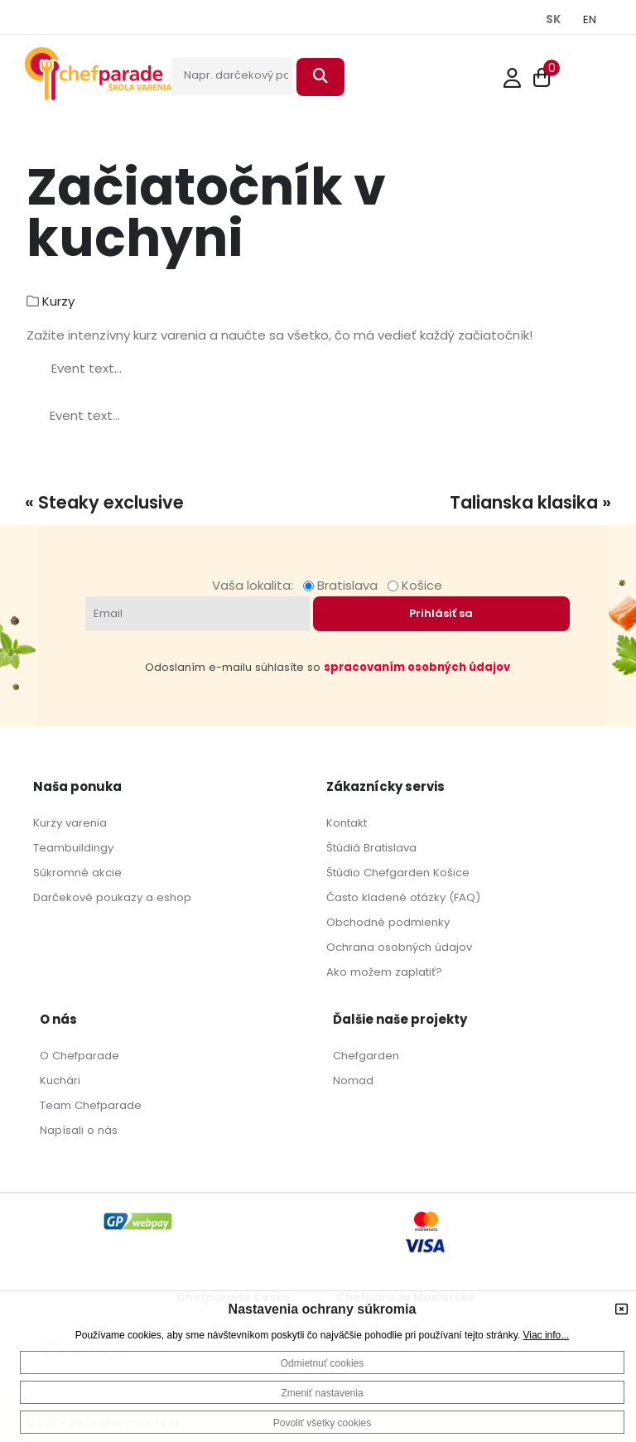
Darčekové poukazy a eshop (112, 897)
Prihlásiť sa (441, 613)
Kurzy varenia (70, 823)
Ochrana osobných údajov (399, 947)
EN (589, 19)
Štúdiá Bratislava (371, 848)
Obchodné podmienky (388, 922)
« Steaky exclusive (104, 502)
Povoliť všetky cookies (322, 1423)
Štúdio (343, 872)
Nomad (353, 1080)
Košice (415, 585)
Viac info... (546, 1335)
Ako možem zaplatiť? (384, 972)
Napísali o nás (79, 1130)
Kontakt (346, 823)
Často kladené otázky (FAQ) (403, 897)
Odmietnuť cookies (322, 1363)
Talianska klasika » (530, 502)
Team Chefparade (91, 1105)
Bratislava (343, 585)
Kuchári (60, 1080)
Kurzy (58, 301)
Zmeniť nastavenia (322, 1393)
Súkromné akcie (77, 872)
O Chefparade (79, 1055)
